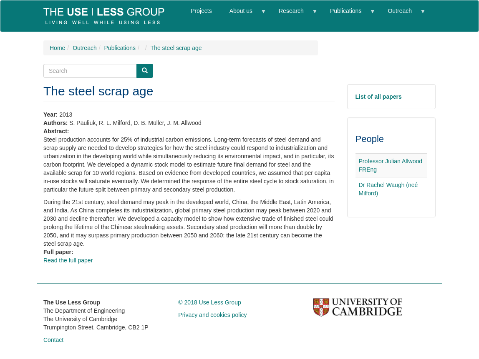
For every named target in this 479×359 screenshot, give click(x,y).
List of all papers (378, 96)
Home (57, 48)
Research (293, 14)
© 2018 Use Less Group (209, 302)
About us (243, 14)
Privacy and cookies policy (212, 315)
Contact (53, 340)
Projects (201, 10)
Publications (348, 14)
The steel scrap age (176, 48)
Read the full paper (68, 260)
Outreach (402, 14)
